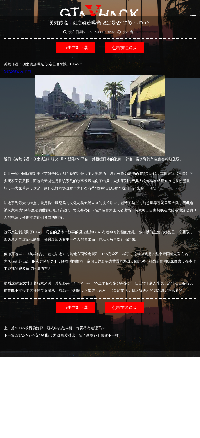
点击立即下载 (75, 47)
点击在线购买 (124, 307)
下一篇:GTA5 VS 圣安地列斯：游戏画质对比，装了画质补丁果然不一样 (61, 335)
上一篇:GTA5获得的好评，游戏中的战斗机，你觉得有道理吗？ (54, 328)
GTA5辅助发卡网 (84, 113)
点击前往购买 (124, 47)
